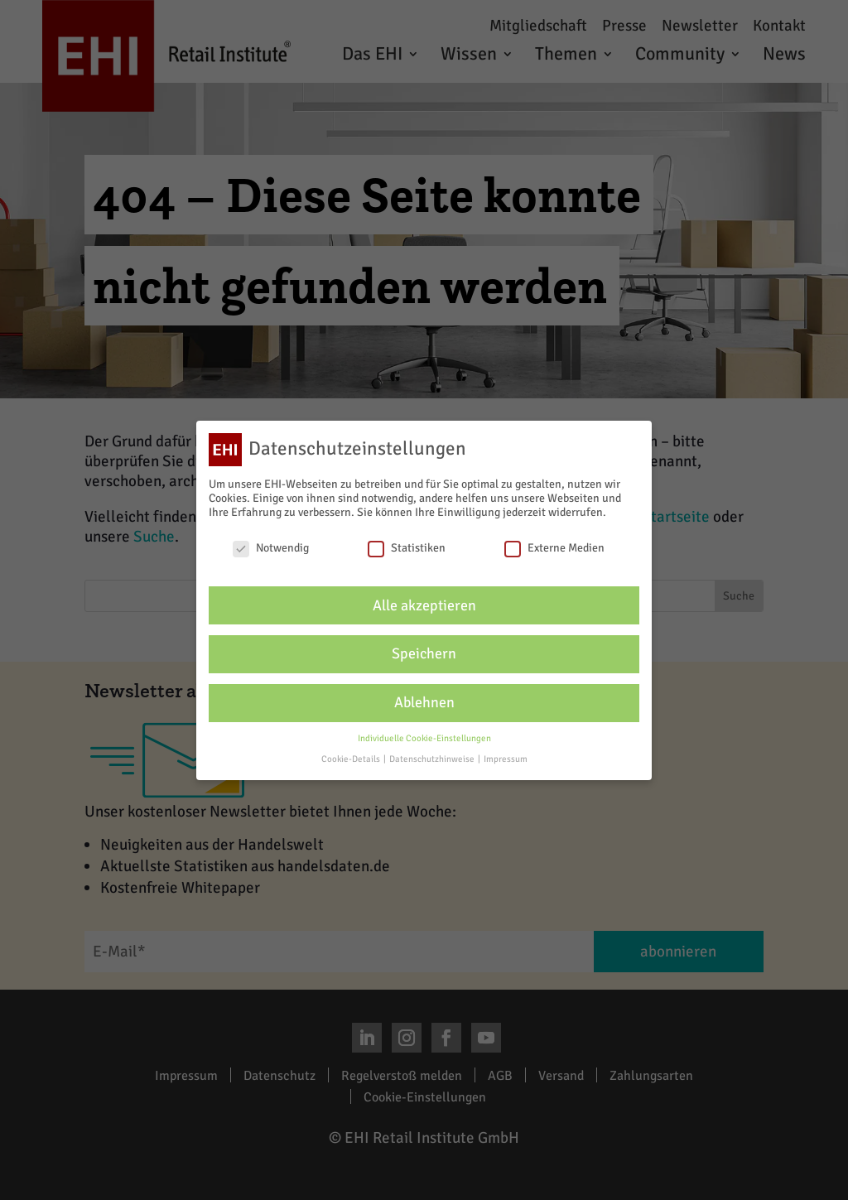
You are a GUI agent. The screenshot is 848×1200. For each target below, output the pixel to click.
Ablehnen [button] (424, 702)
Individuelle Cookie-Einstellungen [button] (424, 738)
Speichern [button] (424, 654)
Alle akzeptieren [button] (424, 605)
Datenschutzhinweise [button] (432, 759)
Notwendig (271, 548)
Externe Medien (554, 548)
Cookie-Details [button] (351, 759)
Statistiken (407, 548)
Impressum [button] (506, 759)
